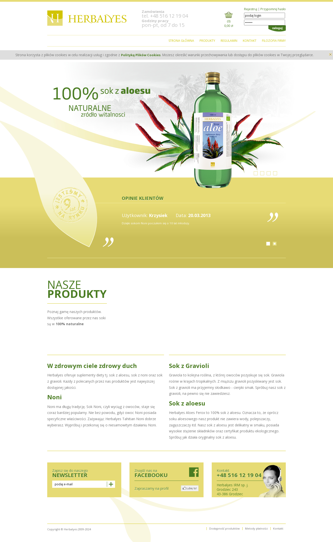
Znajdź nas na (166, 472)
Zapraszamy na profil (151, 488)
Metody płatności (256, 528)
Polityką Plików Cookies (141, 55)
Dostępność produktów (224, 528)
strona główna (181, 41)
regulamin (229, 41)
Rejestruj (250, 9)
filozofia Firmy (274, 41)
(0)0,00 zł (228, 23)
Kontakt (278, 528)
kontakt (249, 41)
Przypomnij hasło (273, 9)
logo (87, 18)
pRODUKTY (207, 41)
